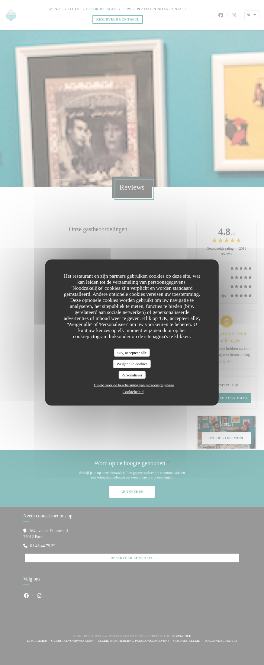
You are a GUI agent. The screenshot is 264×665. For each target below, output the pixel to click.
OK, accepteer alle (132, 352)
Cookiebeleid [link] (133, 391)
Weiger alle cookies (132, 364)
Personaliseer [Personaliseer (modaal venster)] (131, 374)
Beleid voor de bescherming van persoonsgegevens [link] (134, 385)
